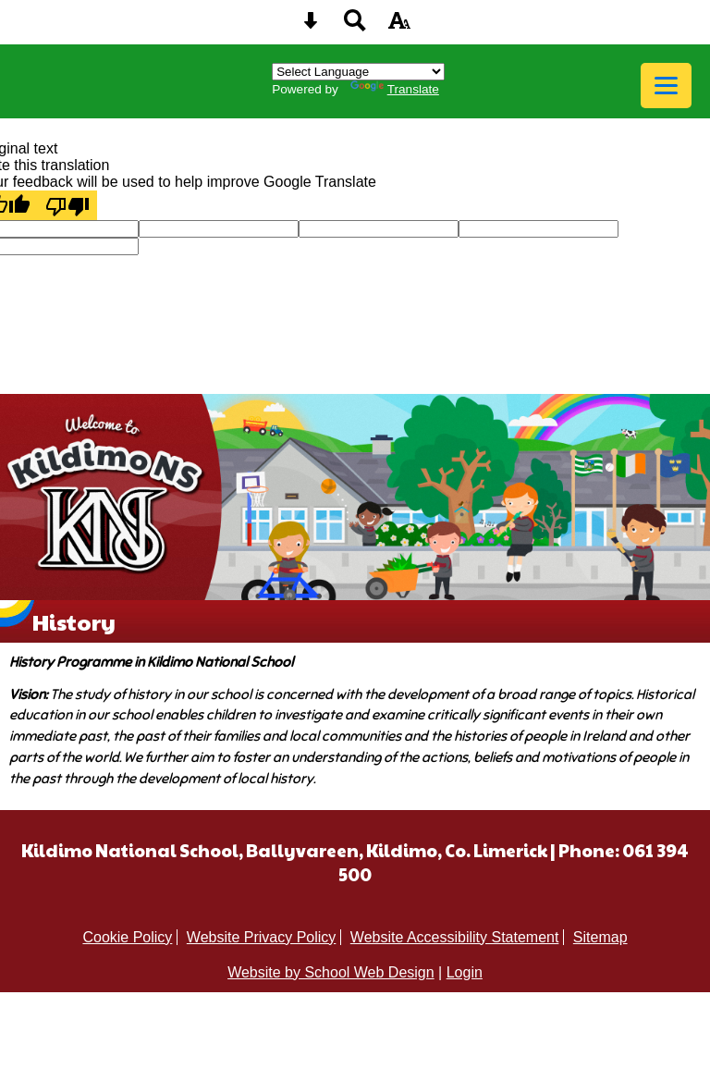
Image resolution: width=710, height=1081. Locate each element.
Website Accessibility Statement (454, 937)
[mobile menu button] (666, 85)
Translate (394, 89)
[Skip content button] (310, 26)
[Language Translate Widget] (358, 71)
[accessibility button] (399, 26)
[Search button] (355, 26)
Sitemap (600, 937)
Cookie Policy (127, 937)
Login (465, 972)
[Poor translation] (67, 205)
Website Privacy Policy (262, 937)
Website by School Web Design (331, 972)
